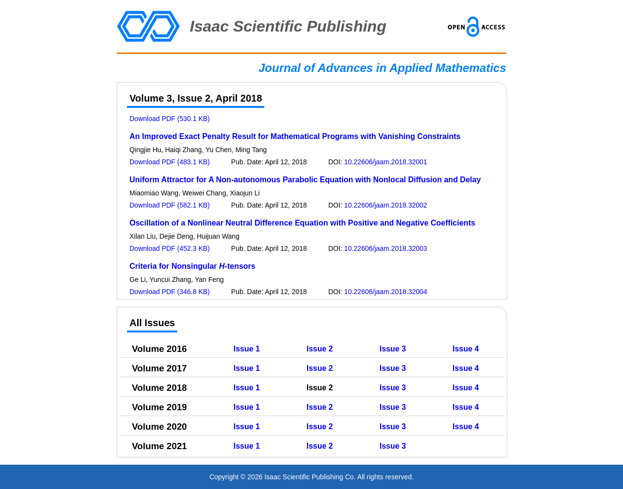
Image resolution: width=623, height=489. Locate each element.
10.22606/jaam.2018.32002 (385, 205)
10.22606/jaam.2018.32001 (385, 162)
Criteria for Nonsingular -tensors (192, 266)
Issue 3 (393, 349)
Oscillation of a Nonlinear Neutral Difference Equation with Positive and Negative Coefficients (302, 223)
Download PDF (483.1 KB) (169, 162)
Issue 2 (320, 349)
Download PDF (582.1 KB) (169, 205)
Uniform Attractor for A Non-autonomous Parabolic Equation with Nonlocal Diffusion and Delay (305, 179)
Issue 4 (466, 349)
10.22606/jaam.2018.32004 (385, 292)
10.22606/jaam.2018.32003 (385, 248)
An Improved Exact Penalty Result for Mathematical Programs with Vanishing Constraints (294, 136)
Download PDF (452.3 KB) (169, 248)
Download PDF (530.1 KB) (169, 118)
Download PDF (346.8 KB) (169, 292)
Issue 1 (247, 349)
